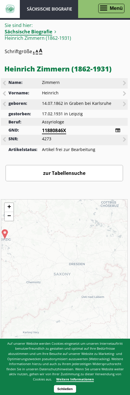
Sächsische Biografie (28, 31)
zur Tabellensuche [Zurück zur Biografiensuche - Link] (64, 173)
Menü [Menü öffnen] (116, 8)
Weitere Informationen (75, 379)
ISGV (10, 9)
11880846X (54, 130)
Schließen (65, 389)
